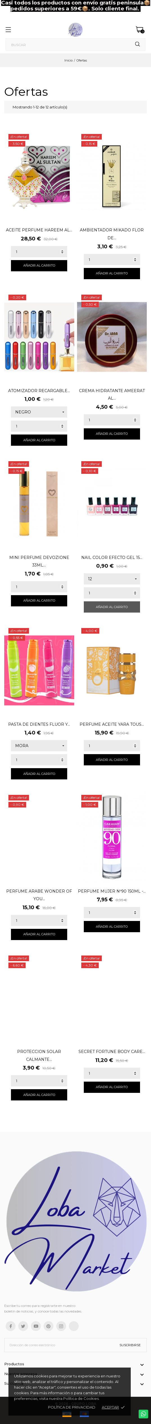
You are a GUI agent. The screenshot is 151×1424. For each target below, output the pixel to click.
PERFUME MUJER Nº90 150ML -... (112, 891)
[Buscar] (75, 44)
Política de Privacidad (71, 1407)
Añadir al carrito (39, 265)
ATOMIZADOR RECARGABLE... (39, 390)
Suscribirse (130, 1345)
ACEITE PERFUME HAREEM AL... (39, 230)
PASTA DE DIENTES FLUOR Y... (39, 724)
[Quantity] (39, 251)
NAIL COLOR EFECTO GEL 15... (111, 557)
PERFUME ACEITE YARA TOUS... (112, 724)
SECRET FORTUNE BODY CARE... (111, 1051)
